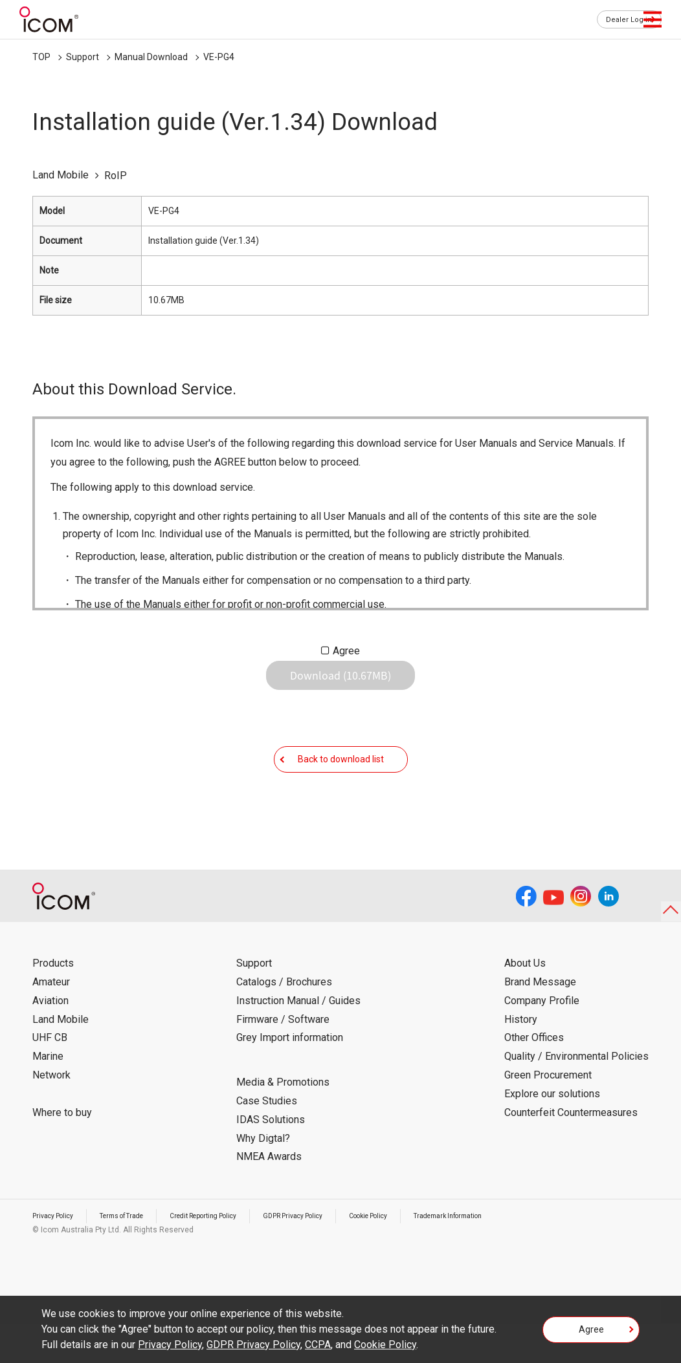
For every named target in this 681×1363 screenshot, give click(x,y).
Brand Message (540, 1021)
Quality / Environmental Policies (576, 1095)
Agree (346, 651)
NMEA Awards (269, 1196)
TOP (41, 57)
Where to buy (62, 1151)
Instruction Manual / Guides (298, 1040)
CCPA (318, 1344)
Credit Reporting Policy (229, 1255)
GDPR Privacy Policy (332, 1255)
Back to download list (341, 788)
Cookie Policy (418, 1255)
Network (51, 1114)
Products (53, 1002)
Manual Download (151, 57)
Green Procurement (548, 1114)
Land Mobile (60, 1058)
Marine (47, 1095)
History (520, 1058)
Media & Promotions (282, 1121)
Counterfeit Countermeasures (571, 1151)
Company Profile (541, 1040)
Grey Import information (289, 1077)
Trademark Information (510, 1255)
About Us (525, 1002)
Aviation (50, 1040)
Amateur (51, 1021)
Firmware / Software (282, 1058)
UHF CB (49, 1077)
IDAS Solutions (270, 1159)
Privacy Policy (57, 1255)
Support (82, 57)
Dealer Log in (622, 20)
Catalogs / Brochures (284, 1021)
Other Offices (534, 1077)
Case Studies (266, 1140)
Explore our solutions (552, 1133)
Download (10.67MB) (340, 685)
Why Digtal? (263, 1177)
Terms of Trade (135, 1255)
